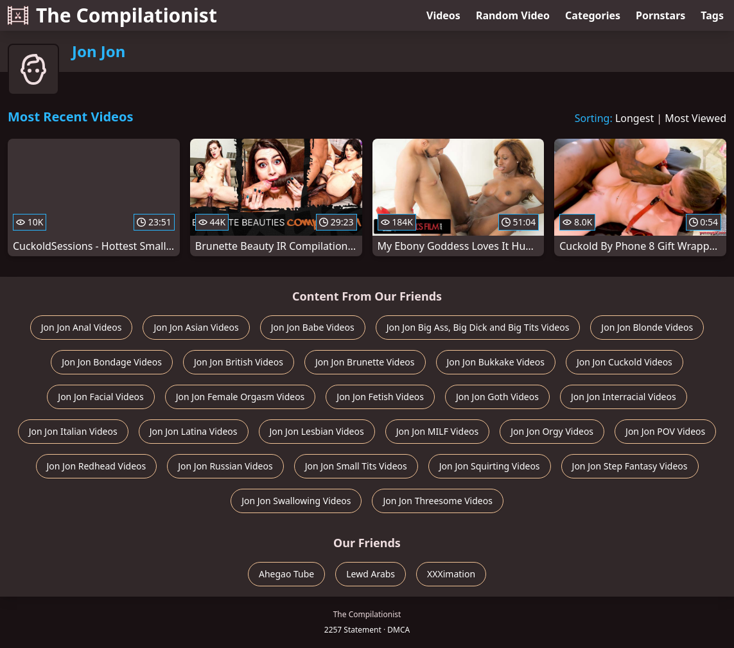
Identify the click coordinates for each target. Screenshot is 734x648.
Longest (634, 118)
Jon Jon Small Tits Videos (356, 466)
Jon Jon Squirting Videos (489, 466)
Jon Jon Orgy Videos (552, 431)
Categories (592, 15)
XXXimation (451, 574)
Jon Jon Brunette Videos (365, 362)
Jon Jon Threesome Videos (437, 501)
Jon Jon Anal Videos (81, 327)
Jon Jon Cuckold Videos (624, 362)
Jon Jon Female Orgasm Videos (240, 396)
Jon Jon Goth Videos (497, 396)
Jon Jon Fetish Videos (380, 396)
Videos (443, 15)
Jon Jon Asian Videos (195, 327)
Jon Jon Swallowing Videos (296, 501)
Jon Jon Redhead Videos (96, 466)
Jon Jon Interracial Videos (623, 396)
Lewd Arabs (370, 574)
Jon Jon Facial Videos (100, 396)
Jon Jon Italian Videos (73, 431)
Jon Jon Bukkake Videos (496, 362)
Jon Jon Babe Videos (312, 327)
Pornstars (660, 15)
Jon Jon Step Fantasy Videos (630, 466)
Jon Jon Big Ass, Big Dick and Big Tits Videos (478, 327)
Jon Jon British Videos (238, 362)
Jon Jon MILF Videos (437, 431)
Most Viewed (695, 118)
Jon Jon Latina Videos (194, 431)
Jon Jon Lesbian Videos (317, 431)
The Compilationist (112, 15)
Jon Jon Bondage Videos (112, 362)
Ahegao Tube (286, 574)
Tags (712, 15)
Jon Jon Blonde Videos (647, 327)
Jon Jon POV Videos (665, 431)
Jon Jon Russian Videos (225, 466)
